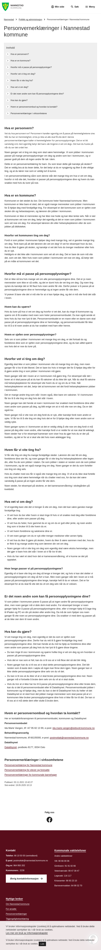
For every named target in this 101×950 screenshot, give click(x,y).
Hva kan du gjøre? (19, 100)
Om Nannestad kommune (17, 904)
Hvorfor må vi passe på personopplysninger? (31, 67)
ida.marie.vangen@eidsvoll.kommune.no (73, 728)
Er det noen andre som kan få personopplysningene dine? (37, 94)
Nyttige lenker (14, 898)
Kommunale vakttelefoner (70, 850)
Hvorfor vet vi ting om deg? (23, 74)
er (16, 914)
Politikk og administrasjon (30, 19)
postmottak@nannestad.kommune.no (69, 737)
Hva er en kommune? (20, 61)
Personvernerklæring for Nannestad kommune (28, 765)
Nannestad (9, 19)
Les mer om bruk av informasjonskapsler (27, 933)
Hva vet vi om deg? (19, 87)
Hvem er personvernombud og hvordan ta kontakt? (34, 107)
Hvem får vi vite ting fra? (22, 80)
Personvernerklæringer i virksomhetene (29, 113)
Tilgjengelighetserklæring (17, 919)
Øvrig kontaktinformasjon (24, 878)
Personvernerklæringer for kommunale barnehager (31, 774)
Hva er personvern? (20, 54)
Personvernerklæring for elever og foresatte (27, 770)
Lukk (42, 944)
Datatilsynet (11, 747)
